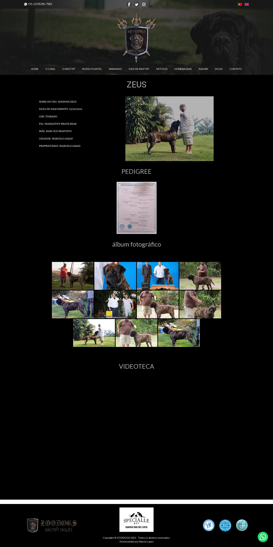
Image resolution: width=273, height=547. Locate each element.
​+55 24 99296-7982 (38, 4)
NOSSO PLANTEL (92, 68)
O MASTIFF (68, 68)
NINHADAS (115, 68)
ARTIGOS (161, 68)
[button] (263, 537)
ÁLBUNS (203, 68)
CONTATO (235, 68)
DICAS (219, 68)
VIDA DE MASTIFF (139, 68)
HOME (34, 68)
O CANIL (50, 68)
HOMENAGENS (183, 68)
